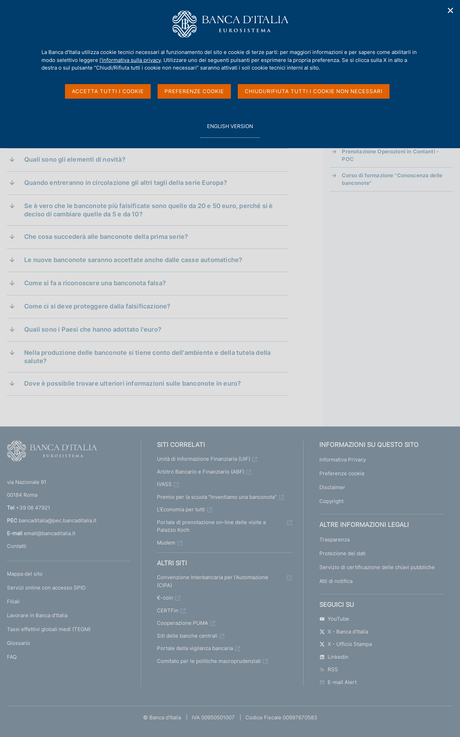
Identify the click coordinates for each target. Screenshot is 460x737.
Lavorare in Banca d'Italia (37, 615)
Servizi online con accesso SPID (46, 587)
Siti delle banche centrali (187, 635)
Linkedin (333, 657)
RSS (328, 669)
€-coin (165, 597)
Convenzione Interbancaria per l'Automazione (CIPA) (212, 581)
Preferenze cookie (342, 473)
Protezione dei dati (342, 553)
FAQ (12, 657)
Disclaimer (332, 487)
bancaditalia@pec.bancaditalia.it (57, 520)
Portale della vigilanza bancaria (195, 648)
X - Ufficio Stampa (345, 644)
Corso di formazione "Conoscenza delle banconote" (392, 179)
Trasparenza (334, 539)
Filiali (13, 601)
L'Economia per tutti (181, 509)
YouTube (334, 618)
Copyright (331, 501)
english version (230, 130)
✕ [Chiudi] (451, 10)
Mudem (166, 542)
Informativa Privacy (342, 459)
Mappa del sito (25, 573)
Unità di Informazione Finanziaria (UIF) (203, 459)
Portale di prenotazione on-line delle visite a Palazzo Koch (211, 526)
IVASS (164, 484)
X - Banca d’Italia (343, 631)
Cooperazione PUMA (182, 623)
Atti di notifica (336, 581)
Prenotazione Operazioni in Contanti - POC (390, 155)
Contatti (16, 546)
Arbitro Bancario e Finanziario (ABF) (200, 471)
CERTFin (167, 610)
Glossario (18, 643)
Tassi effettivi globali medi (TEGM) (49, 629)
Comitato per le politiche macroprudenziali (209, 661)
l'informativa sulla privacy (130, 60)
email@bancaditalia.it (49, 533)
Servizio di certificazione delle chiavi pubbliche (377, 567)
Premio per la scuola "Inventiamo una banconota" (217, 497)
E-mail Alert (338, 682)
